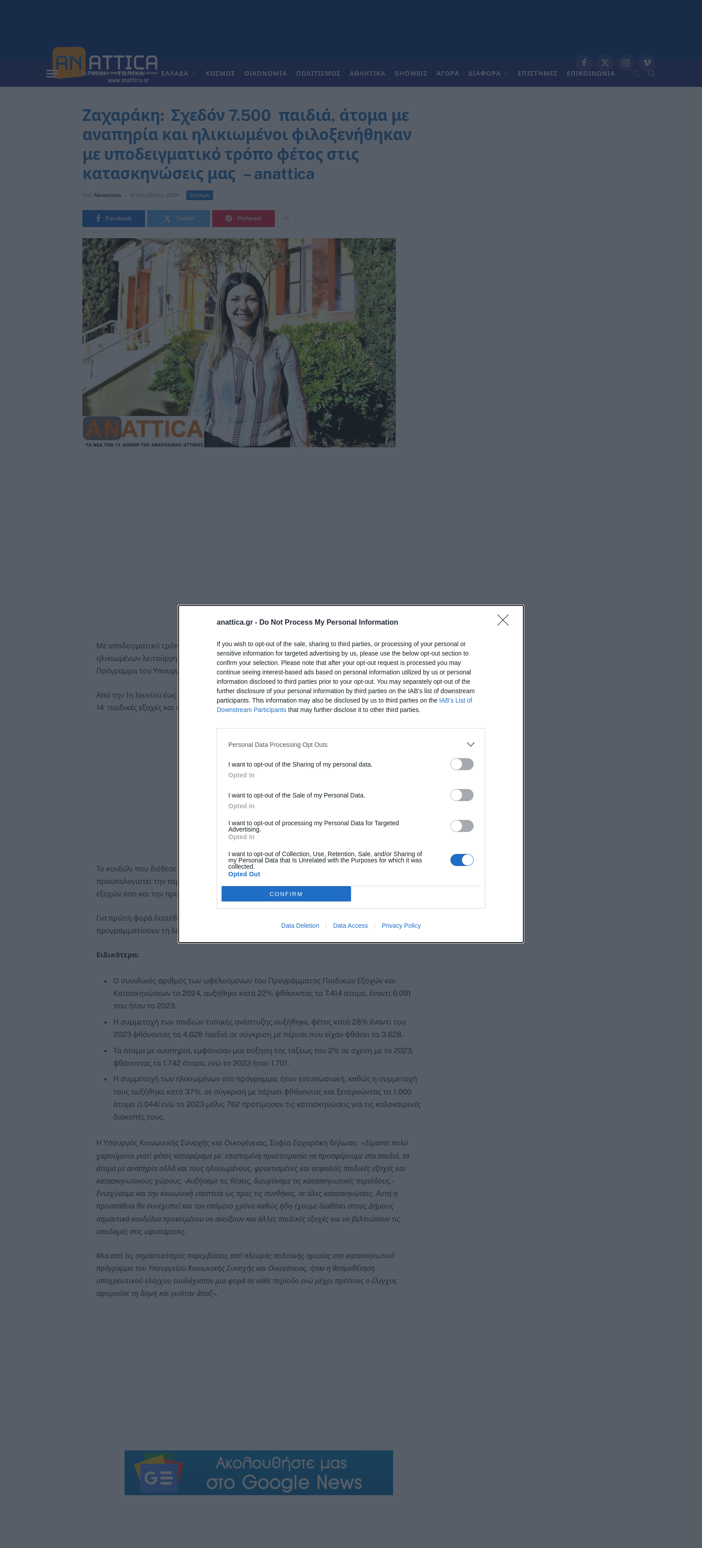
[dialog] (351, 774)
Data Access (350, 925)
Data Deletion (300, 925)
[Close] (505, 622)
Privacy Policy (401, 925)
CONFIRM (286, 893)
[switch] (462, 764)
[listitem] (351, 744)
